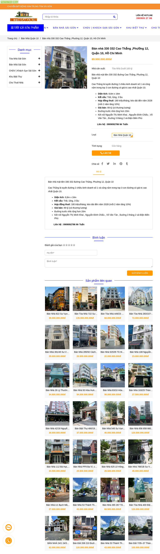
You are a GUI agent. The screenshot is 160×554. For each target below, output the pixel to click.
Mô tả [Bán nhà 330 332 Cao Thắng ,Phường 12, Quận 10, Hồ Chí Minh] (98, 171)
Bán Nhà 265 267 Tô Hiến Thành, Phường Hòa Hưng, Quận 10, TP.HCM (112, 505)
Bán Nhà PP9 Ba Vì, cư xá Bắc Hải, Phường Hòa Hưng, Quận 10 (84, 466)
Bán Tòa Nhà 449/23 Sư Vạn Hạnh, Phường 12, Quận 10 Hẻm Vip (112, 313)
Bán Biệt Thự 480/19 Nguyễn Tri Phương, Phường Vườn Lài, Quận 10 (85, 428)
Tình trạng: (97, 146)
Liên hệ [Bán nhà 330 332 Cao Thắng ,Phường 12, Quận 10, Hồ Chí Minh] (105, 153)
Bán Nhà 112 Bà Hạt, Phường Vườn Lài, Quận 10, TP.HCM (57, 466)
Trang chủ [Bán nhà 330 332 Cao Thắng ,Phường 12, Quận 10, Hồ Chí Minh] (12, 38)
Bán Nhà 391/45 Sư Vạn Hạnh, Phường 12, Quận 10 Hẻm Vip (57, 352)
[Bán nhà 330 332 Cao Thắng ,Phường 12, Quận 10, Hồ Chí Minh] (9, 1)
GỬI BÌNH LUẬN (140, 273)
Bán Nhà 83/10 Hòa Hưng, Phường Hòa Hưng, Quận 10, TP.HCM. (112, 390)
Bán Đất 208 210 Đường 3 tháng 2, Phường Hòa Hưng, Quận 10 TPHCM (85, 543)
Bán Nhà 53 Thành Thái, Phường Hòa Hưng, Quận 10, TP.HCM (85, 505)
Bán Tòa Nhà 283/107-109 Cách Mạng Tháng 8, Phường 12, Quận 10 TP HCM (140, 313)
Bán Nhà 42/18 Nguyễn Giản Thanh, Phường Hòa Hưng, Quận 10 (57, 428)
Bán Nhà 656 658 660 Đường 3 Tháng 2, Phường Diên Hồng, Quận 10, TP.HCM (140, 428)
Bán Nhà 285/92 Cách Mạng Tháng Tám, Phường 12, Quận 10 (85, 352)
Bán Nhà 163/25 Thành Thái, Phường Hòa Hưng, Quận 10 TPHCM (140, 390)
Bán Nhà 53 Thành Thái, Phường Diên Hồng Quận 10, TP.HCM (113, 543)
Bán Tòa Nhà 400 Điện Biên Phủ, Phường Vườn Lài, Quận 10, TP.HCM (140, 505)
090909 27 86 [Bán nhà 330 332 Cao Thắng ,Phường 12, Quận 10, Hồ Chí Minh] (144, 18)
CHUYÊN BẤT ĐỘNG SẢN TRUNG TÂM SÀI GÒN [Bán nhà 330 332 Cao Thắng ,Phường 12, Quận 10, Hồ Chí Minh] (29, 6)
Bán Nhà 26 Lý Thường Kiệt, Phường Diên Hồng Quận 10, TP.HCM (57, 390)
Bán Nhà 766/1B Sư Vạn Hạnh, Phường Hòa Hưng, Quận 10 (140, 466)
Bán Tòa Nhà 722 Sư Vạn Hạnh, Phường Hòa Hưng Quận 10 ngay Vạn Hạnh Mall (85, 313)
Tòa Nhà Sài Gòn (35, 27)
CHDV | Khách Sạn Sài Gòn (102, 27)
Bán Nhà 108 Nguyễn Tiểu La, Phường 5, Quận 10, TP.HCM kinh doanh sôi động (140, 352)
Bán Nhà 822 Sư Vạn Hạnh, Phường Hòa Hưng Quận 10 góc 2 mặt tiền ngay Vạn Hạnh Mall (57, 313)
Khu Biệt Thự (136, 27)
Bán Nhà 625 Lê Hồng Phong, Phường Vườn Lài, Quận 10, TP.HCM (113, 466)
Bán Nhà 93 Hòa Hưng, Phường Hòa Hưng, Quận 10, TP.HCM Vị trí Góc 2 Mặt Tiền (84, 390)
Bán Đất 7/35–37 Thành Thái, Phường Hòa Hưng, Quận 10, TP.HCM (140, 543)
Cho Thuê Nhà (16, 82)
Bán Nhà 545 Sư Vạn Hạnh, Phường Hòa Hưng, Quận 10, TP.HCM (112, 428)
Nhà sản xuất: (99, 68)
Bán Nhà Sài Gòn (65, 27)
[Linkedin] (114, 163)
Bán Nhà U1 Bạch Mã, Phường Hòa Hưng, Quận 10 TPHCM (57, 505)
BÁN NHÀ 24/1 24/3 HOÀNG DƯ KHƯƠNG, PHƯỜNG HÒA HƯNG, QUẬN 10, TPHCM (57, 543)
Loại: (94, 134)
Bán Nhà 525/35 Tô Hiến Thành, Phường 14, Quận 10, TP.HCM (113, 352)
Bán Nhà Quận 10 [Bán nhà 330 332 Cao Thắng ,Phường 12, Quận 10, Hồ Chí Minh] (30, 38)
